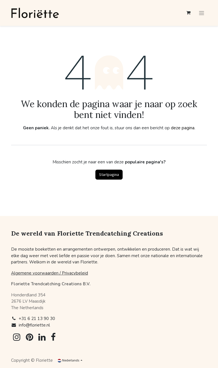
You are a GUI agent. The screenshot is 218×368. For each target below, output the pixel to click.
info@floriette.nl (34, 325)
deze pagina (182, 128)
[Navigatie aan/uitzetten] (201, 13)
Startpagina (109, 174)
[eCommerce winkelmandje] (188, 12)
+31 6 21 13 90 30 (37, 318)
